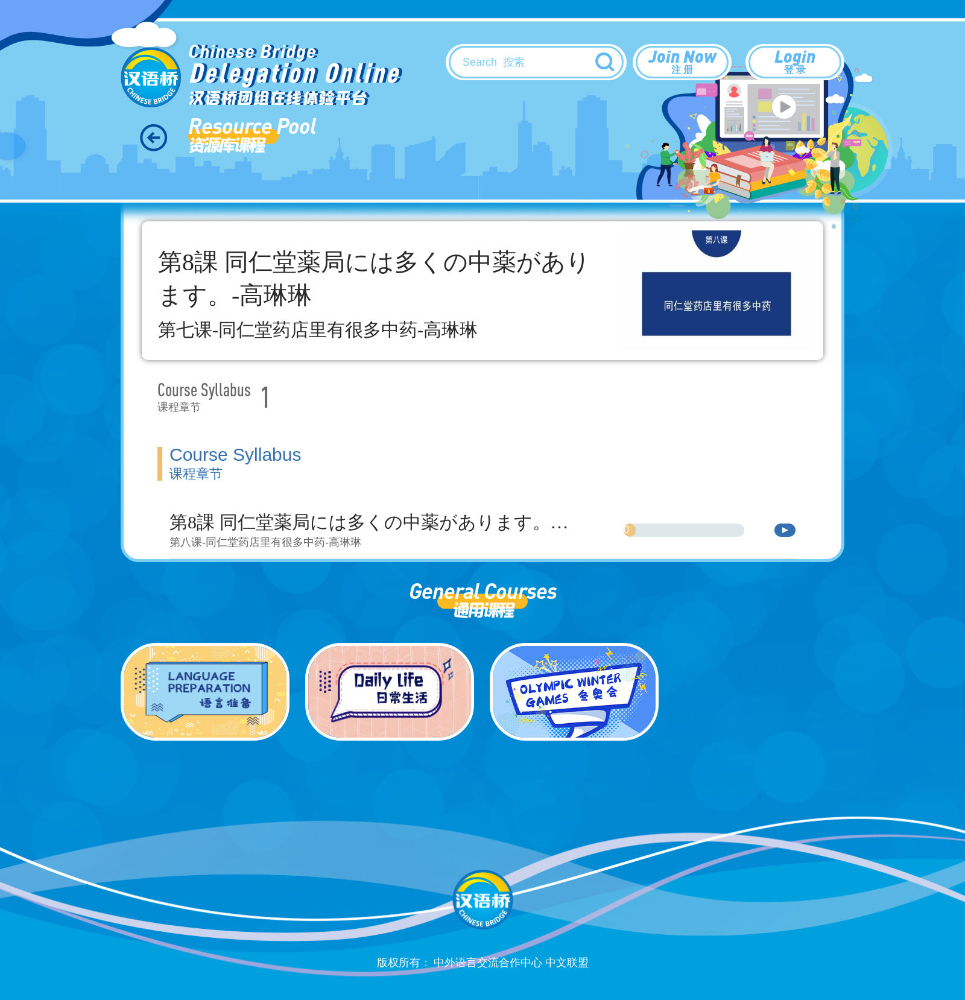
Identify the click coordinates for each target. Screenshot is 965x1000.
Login (794, 61)
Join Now (682, 61)
